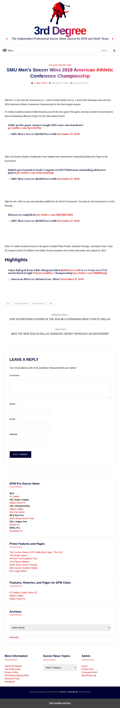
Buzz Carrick (41, 83)
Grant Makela (38, 304)
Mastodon (14, 637)
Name (13, 404)
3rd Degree (60, 30)
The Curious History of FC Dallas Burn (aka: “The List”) (36, 552)
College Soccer (57, 65)
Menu (9, 50)
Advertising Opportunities (17, 675)
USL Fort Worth (17, 512)
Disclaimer (10, 681)
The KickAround (12, 669)
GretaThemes (84, 692)
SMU (69, 65)
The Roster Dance (19, 555)
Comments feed (89, 672)
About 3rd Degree (13, 666)
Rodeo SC (15, 524)
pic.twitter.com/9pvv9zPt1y (24, 128)
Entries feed (87, 669)
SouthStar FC (16, 531)
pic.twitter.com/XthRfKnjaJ (90, 273)
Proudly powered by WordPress (43, 692)
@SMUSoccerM (70, 270)
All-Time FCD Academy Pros (23, 558)
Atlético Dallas (16, 509)
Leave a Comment (81, 83)
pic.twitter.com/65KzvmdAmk (35, 172)
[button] (102, 93)
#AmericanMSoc (43, 273)
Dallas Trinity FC (18, 503)
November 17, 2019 (68, 134)
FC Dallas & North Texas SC (23, 592)
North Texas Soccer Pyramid (23, 565)
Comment (15, 375)
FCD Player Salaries (19, 561)
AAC (8, 304)
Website (13, 434)
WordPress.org (89, 675)
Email (13, 419)
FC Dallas (14, 496)
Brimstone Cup (12, 678)
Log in (85, 666)
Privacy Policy (11, 672)
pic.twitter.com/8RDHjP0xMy (55, 214)
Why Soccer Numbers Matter (24, 568)
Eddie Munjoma (21, 304)
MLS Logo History (18, 571)
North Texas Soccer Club (22, 518)
